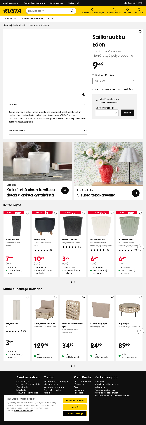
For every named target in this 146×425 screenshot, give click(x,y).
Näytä (127, 112)
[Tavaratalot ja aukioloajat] (92, 11)
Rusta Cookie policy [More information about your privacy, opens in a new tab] (23, 410)
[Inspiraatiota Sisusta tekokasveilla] (108, 171)
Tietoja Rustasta (51, 384)
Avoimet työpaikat (52, 390)
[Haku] (73, 11)
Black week (100, 381)
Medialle (48, 392)
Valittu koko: (103, 75)
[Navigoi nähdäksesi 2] (74, 282)
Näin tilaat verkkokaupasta (107, 384)
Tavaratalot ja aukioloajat (56, 381)
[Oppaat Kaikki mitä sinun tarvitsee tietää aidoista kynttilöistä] (37, 171)
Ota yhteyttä (22, 381)
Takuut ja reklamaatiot (27, 392)
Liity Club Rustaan (82, 381)
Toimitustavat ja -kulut (105, 390)
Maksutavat (100, 387)
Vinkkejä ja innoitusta (32, 18)
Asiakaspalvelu (10, 3)
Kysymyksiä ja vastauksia (28, 384)
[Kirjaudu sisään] (114, 11)
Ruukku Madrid (16, 242)
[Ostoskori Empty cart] (138, 11)
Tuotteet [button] (9, 18)
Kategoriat (73, 3)
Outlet (50, 18)
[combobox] (48, 11)
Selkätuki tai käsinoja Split (73, 328)
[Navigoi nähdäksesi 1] (71, 282)
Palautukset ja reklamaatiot (107, 392)
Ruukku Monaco (101, 242)
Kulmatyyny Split (101, 325)
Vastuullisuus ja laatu (34, 3)
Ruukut (46, 25)
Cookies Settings (75, 413)
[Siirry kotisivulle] (12, 11)
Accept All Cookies (75, 400)
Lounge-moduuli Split (45, 325)
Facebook (78, 392)
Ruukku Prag (45, 242)
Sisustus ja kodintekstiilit (14, 25)
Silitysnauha (16, 325)
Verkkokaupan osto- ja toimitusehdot (112, 395)
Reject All (74, 407)
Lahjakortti (21, 390)
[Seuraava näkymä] (140, 247)
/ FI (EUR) (133, 3)
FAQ (76, 387)
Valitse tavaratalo (105, 107)
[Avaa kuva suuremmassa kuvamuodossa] (84, 94)
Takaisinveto (22, 387)
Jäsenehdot (79, 384)
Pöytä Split (129, 325)
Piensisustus (34, 25)
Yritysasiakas (56, 3)
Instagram (79, 390)
